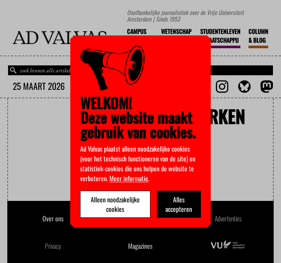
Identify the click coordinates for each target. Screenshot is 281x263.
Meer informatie (128, 178)
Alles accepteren (178, 204)
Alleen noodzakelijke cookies (115, 204)
